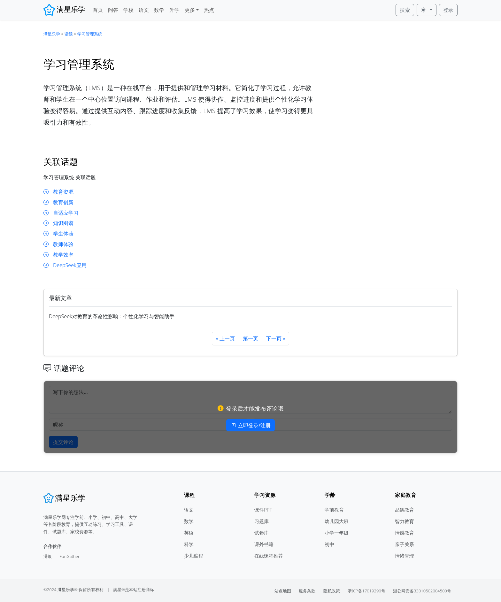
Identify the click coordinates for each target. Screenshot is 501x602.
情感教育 (404, 532)
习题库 (261, 521)
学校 (128, 9)
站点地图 (282, 591)
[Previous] (225, 338)
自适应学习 (61, 213)
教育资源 (58, 192)
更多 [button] (190, 9)
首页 (98, 9)
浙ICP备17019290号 (366, 591)
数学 (159, 9)
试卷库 (261, 532)
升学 (174, 9)
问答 (113, 9)
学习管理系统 (89, 34)
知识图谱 (58, 223)
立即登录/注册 (250, 425)
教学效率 (58, 254)
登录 (448, 9)
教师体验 (58, 244)
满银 (47, 556)
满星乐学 (51, 34)
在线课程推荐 (268, 555)
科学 (189, 544)
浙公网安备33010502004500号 (422, 591)
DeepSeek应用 (65, 265)
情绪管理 (404, 555)
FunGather (69, 556)
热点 (209, 9)
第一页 (250, 338)
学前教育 (334, 509)
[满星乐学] (64, 498)
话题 (69, 34)
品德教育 (404, 509)
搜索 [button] (405, 9)
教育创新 (58, 202)
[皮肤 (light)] (426, 10)
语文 (144, 9)
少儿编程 (193, 555)
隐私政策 (331, 591)
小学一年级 (337, 532)
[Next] (275, 338)
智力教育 (404, 521)
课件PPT (263, 509)
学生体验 (58, 233)
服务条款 (307, 591)
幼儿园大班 (337, 521)
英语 (189, 532)
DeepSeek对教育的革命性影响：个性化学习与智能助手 (111, 316)
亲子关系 (404, 544)
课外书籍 (264, 544)
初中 (329, 544)
